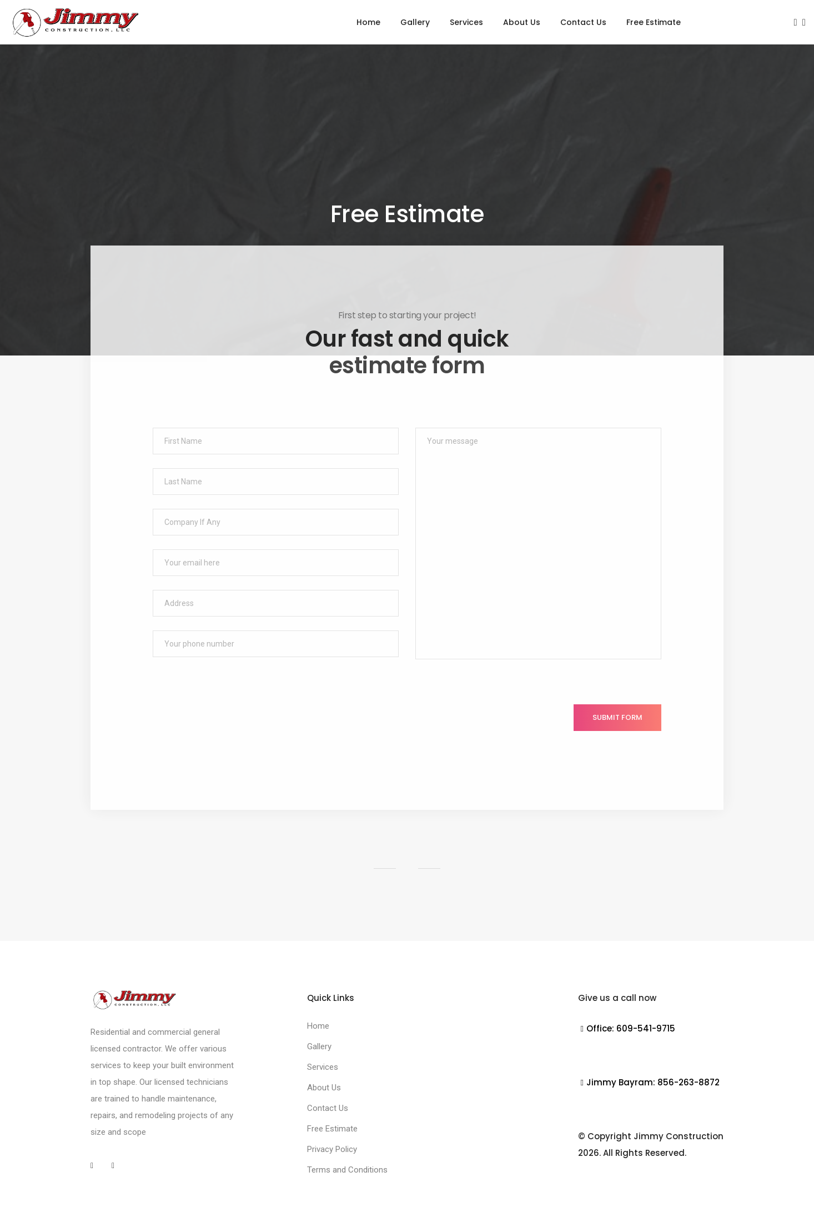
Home (368, 22)
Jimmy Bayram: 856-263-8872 (649, 1082)
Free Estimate (653, 22)
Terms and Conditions (347, 1170)
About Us (521, 22)
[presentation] (237, 726)
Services (466, 22)
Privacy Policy (332, 1149)
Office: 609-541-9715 (626, 1028)
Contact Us (583, 22)
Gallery (415, 22)
